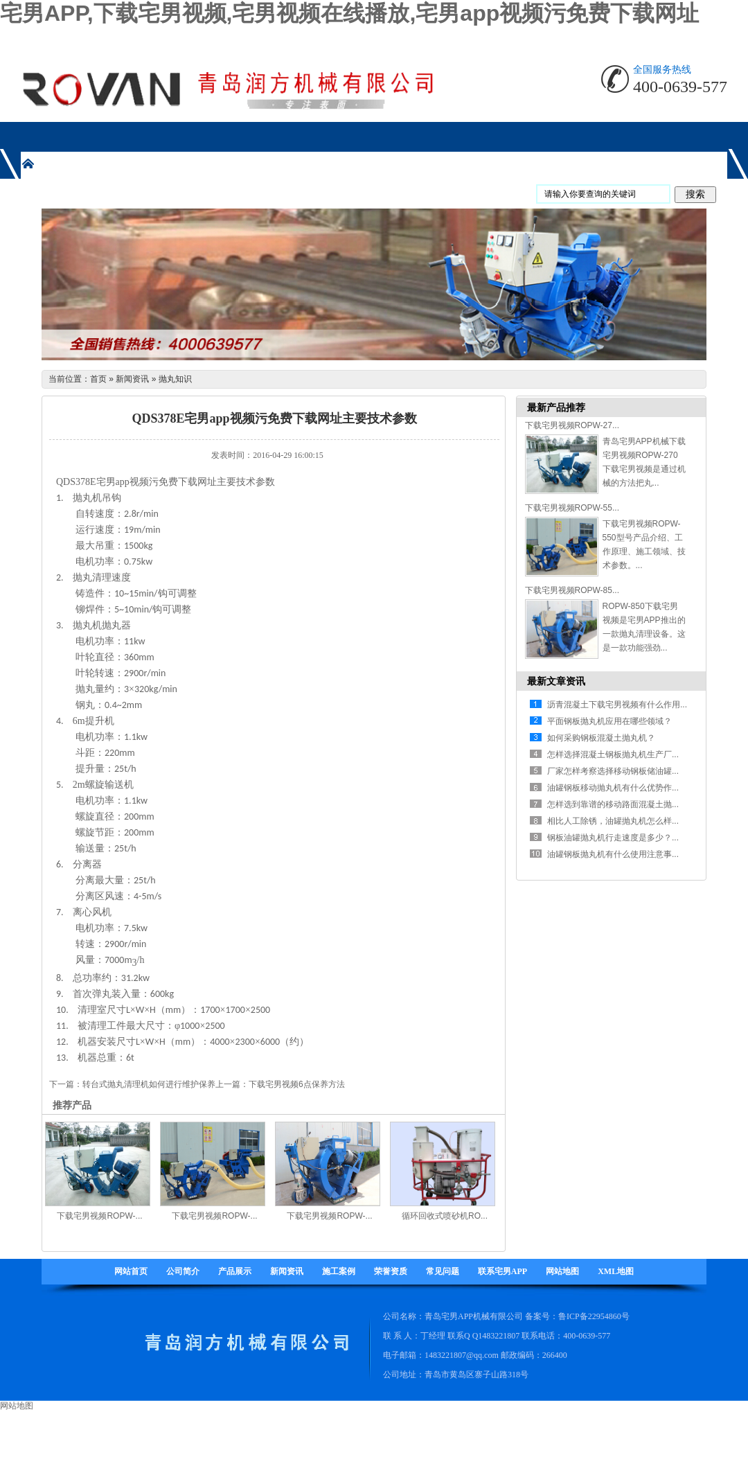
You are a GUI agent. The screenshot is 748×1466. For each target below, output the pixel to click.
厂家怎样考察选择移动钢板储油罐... (613, 771)
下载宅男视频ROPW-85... (572, 590)
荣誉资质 (390, 1271)
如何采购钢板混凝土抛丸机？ (601, 738)
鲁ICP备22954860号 (594, 1316)
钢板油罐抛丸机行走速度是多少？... (613, 837)
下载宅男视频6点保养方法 (297, 1084)
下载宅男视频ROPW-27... (572, 425)
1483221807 (498, 1336)
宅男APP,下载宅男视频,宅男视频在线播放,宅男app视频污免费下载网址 (349, 13)
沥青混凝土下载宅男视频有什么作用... (617, 704)
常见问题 (442, 1271)
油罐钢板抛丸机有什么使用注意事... (613, 854)
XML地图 (616, 1271)
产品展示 (234, 1271)
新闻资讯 (132, 379)
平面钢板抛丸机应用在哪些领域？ (609, 721)
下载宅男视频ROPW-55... (572, 508)
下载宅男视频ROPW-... (99, 1216)
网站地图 (562, 1271)
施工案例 (338, 1271)
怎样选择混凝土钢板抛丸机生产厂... (613, 754)
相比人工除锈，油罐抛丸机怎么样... (613, 821)
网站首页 (131, 1271)
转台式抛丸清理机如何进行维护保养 (148, 1084)
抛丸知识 (175, 379)
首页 (98, 379)
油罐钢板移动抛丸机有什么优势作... (613, 788)
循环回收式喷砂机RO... (445, 1216)
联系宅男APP (502, 1271)
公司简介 (182, 1271)
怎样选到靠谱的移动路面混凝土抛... (613, 804)
